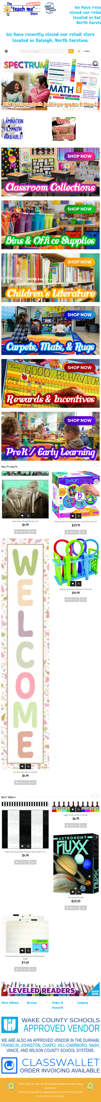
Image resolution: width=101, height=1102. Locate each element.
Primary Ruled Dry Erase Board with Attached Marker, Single (25, 957)
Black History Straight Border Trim (25, 521)
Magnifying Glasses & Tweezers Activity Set (76, 589)
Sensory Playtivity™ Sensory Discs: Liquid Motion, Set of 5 (76, 521)
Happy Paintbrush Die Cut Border (76, 815)
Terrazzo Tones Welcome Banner (25, 772)
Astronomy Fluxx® (75, 897)
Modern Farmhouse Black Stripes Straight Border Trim (25, 851)
